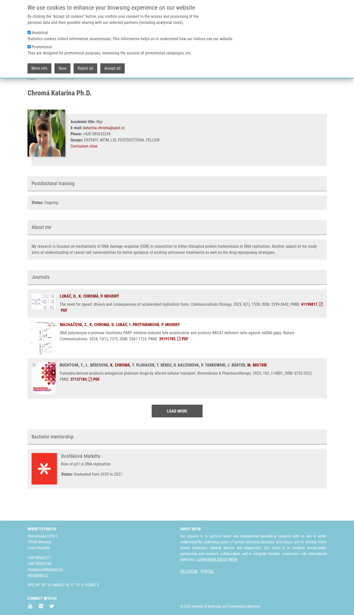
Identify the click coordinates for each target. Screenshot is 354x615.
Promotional (42, 47)
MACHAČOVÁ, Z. (74, 344)
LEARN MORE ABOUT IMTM (216, 559)
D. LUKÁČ (119, 344)
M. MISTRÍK (257, 385)
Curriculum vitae (83, 166)
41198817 (309, 324)
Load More (177, 431)
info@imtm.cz (37, 575)
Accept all (112, 68)
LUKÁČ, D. (68, 316)
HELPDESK (189, 571)
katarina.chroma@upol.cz (104, 147)
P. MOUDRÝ (110, 316)
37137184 (78, 399)
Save (62, 68)
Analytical (40, 32)
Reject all (85, 68)
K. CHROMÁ (88, 316)
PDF (182, 359)
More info (39, 68)
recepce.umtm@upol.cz (45, 569)
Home (31, 98)
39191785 (167, 359)
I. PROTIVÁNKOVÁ (144, 344)
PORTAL (207, 571)
